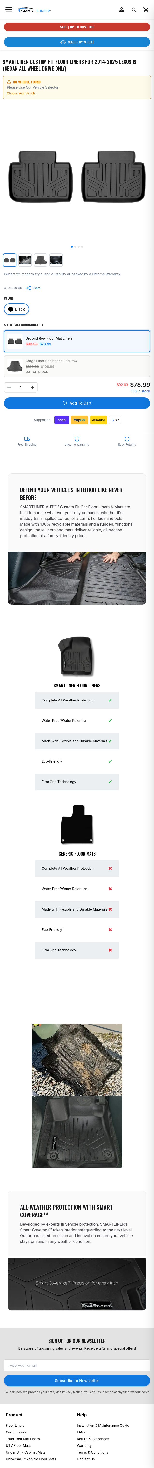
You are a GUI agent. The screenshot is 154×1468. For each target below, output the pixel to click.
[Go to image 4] (82, 247)
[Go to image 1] (72, 247)
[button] (145, 9)
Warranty (84, 1446)
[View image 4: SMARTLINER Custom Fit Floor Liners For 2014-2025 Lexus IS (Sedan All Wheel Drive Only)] (56, 260)
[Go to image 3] (79, 247)
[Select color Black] (16, 309)
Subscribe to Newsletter (77, 1380)
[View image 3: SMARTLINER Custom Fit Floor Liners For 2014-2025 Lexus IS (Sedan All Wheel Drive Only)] (40, 260)
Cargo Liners (16, 1432)
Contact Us (86, 1459)
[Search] (134, 9)
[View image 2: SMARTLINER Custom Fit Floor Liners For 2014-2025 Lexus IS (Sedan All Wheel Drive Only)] (25, 260)
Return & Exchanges (93, 1439)
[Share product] (33, 288)
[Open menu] (9, 9)
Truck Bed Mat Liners (23, 1439)
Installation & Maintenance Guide (103, 1425)
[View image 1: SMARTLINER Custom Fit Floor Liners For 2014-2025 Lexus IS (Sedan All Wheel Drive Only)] (9, 260)
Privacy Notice (72, 1392)
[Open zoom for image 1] (77, 177)
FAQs (81, 1432)
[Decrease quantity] (9, 387)
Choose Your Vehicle (21, 93)
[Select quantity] (21, 387)
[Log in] (121, 9)
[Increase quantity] (32, 387)
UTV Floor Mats (18, 1446)
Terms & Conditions (92, 1452)
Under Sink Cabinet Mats (25, 1452)
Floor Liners (15, 1425)
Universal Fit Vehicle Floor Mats (31, 1459)
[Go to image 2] (75, 247)
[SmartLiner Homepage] (34, 9)
